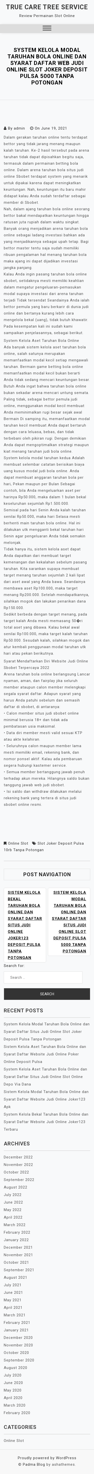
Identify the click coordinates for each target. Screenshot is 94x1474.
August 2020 (15, 1367)
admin (19, 128)
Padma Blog (34, 1464)
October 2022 (16, 1172)
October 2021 (16, 1262)
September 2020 (19, 1360)
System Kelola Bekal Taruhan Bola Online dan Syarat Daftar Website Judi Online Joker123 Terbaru (46, 1122)
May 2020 (13, 1390)
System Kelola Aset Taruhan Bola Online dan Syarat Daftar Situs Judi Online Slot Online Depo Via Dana (45, 1077)
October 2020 (16, 1352)
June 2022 (13, 1202)
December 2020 (18, 1337)
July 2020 (13, 1375)
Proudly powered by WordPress (47, 1458)
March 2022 (15, 1225)
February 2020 (17, 1413)
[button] (47, 28)
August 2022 (15, 1187)
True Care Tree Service (47, 7)
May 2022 (13, 1210)
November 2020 (18, 1345)
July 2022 (13, 1195)
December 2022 (18, 1157)
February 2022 (17, 1232)
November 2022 (18, 1164)
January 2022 (16, 1240)
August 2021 (15, 1277)
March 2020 (15, 1405)
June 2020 (13, 1383)
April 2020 (13, 1398)
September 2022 (19, 1179)
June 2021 (13, 1292)
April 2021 (13, 1307)
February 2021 (17, 1322)
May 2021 (13, 1300)
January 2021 (16, 1330)
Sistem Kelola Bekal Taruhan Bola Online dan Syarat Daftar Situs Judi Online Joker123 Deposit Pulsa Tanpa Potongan (25, 925)
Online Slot (18, 843)
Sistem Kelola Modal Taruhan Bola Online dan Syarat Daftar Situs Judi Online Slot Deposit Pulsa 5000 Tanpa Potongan (69, 921)
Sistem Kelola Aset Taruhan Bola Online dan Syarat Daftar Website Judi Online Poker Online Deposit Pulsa (45, 1054)
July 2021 (13, 1285)
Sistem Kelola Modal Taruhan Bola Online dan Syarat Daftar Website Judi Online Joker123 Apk (46, 1099)
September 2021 (19, 1270)
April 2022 (13, 1217)
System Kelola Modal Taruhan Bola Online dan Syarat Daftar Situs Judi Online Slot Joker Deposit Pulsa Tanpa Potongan (47, 1031)
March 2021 (15, 1315)
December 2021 (18, 1247)
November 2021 (18, 1255)
